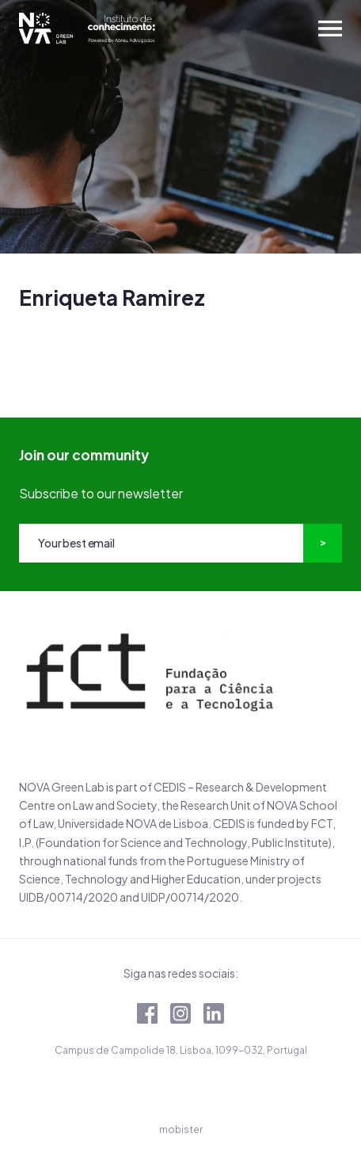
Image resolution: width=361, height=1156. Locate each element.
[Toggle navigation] (330, 28)
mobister (181, 1129)
